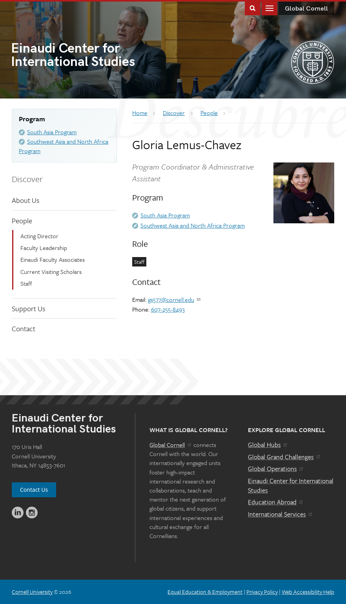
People (22, 220)
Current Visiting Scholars (51, 271)
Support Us (28, 308)
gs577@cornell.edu (174, 299)
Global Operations (276, 468)
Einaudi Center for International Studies (290, 485)
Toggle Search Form (252, 7)
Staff (26, 283)
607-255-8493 (168, 309)
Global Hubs (268, 444)
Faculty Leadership (43, 247)
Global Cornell (306, 9)
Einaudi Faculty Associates (52, 259)
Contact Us (34, 489)
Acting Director (39, 236)
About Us (25, 200)
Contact (23, 328)
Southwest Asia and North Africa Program (192, 225)
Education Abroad (276, 502)
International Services (280, 514)
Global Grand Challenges (284, 457)
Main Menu (269, 7)
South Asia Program (51, 132)
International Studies (92, 56)
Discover (27, 179)
